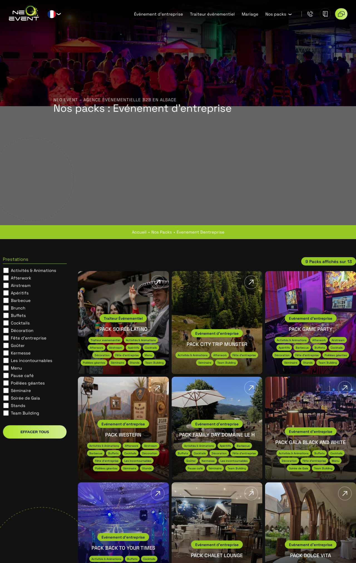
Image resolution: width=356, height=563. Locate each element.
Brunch (18, 308)
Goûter (18, 345)
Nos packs (275, 14)
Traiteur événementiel (212, 14)
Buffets (18, 315)
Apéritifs (20, 293)
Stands (18, 405)
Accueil (139, 232)
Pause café (22, 375)
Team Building (25, 413)
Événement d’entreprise (158, 14)
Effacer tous (35, 432)
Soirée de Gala (25, 398)
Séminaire (21, 390)
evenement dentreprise (200, 232)
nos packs (161, 232)
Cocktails (20, 323)
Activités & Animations (33, 270)
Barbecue (21, 300)
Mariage (250, 14)
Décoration (22, 330)
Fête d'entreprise (28, 338)
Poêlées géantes (28, 383)
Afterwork (21, 278)
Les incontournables (31, 360)
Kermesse (21, 353)
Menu (16, 368)
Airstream (21, 285)
